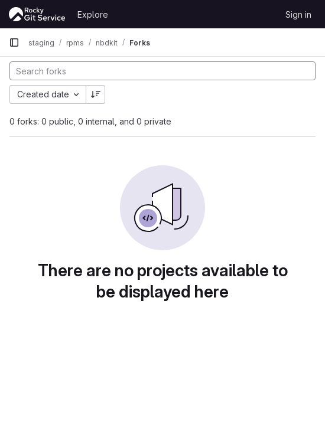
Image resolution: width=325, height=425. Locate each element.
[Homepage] (37, 14)
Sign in (298, 14)
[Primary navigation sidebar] (14, 42)
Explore (92, 14)
